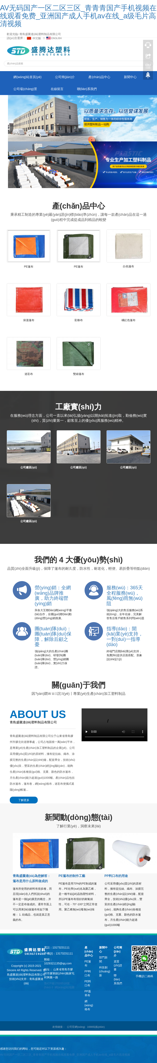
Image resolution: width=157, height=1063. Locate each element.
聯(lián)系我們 (87, 89)
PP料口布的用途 (116, 876)
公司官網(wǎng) (76, 1026)
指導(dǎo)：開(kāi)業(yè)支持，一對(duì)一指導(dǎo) (125, 636)
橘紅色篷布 (128, 320)
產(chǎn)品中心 (99, 77)
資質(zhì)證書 (118, 965)
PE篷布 (28, 266)
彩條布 (78, 320)
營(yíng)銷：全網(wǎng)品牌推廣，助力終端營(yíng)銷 (53, 595)
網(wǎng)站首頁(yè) (28, 77)
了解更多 (23, 800)
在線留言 (57, 89)
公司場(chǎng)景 (25, 89)
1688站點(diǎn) (96, 1026)
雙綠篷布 (78, 374)
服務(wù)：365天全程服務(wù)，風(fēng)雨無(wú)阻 (125, 595)
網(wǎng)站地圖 (64, 987)
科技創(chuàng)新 (104, 971)
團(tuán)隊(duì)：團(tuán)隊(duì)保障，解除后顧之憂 (53, 636)
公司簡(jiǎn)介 (65, 77)
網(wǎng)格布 (89, 1005)
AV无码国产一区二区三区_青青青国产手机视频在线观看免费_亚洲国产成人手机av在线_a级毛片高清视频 (78, 16)
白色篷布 (128, 266)
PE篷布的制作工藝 (72, 876)
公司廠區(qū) (28, 467)
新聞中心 (130, 77)
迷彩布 (29, 374)
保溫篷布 (28, 320)
